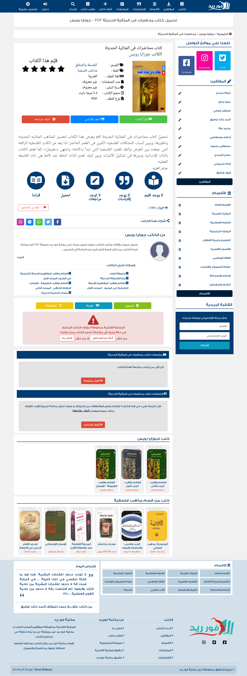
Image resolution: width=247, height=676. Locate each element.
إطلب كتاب (88, 6)
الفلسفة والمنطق (86, 65)
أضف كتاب (105, 6)
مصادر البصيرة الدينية (56, 293)
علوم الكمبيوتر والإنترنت (204, 267)
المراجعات (122, 6)
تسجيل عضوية (28, 6)
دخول (45, 6)
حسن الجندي (204, 155)
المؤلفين (168, 6)
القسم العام (204, 205)
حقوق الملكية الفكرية (109, 650)
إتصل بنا (67, 338)
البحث (73, 6)
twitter (222, 67)
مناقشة (54, 306)
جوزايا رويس (206, 34)
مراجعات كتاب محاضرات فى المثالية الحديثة (137, 355)
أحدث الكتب (164, 628)
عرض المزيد (160, 168)
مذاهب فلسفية (87, 70)
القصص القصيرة (204, 249)
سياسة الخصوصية (112, 643)
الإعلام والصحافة (204, 276)
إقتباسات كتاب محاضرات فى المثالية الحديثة (137, 394)
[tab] (152, 184)
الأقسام (154, 6)
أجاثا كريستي (204, 164)
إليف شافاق (204, 173)
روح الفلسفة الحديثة (114, 278)
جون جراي (204, 102)
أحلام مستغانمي (204, 137)
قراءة (93, 306)
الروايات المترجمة (204, 231)
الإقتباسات (138, 6)
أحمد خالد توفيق (204, 120)
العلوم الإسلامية (204, 223)
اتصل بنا (118, 628)
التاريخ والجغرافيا (204, 285)
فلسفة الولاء (118, 274)
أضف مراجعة (45, 119)
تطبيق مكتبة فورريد (110, 658)
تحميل (132, 306)
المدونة (128, 590)
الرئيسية (224, 34)
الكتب (182, 6)
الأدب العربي (158, 590)
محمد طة (204, 128)
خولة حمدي (204, 93)
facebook (186, 72)
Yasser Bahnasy (43, 670)
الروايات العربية (204, 214)
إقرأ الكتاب (143, 119)
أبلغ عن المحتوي (102, 338)
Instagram (204, 67)
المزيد (20, 257)
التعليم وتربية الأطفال (204, 240)
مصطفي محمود (204, 146)
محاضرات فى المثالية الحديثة (177, 34)
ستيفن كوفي (204, 111)
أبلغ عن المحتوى (33, 207)
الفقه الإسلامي (204, 258)
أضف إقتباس (94, 119)
